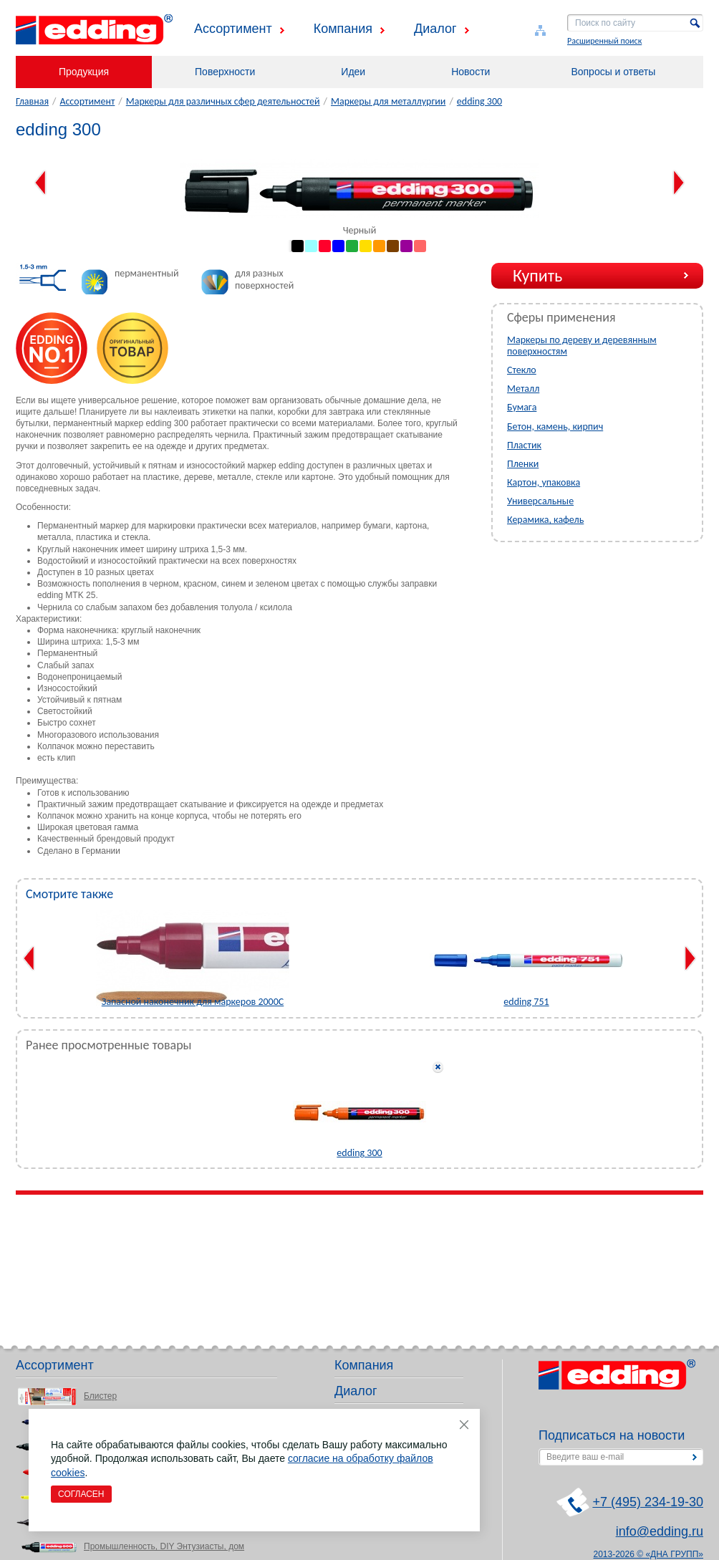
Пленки (523, 464)
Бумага (521, 407)
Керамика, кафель (545, 520)
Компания (343, 28)
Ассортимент (233, 28)
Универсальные (540, 501)
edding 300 (479, 101)
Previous (40, 182)
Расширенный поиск (604, 41)
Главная (32, 101)
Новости (470, 71)
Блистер (100, 1396)
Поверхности (225, 71)
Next (678, 182)
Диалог (435, 28)
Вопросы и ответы (613, 71)
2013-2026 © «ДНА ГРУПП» (649, 1554)
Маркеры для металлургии (388, 101)
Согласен (81, 1494)
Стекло (521, 370)
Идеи (353, 71)
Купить (537, 275)
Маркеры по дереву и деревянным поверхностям (582, 345)
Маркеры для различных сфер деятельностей (223, 101)
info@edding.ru (659, 1531)
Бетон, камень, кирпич (555, 426)
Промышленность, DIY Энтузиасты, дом (164, 1546)
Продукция (84, 71)
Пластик (524, 445)
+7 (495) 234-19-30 (647, 1502)
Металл (523, 388)
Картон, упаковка (543, 482)
